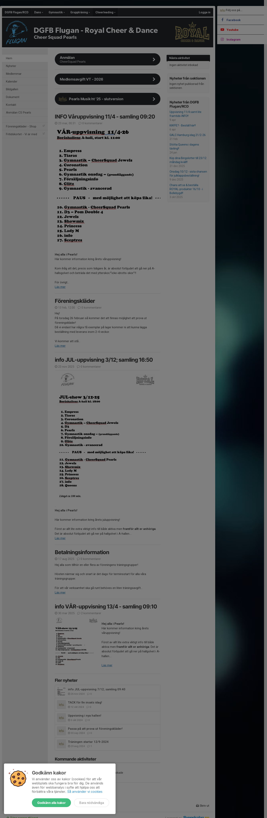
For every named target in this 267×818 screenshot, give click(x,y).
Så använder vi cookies (84, 792)
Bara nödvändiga (91, 803)
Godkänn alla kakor (51, 803)
